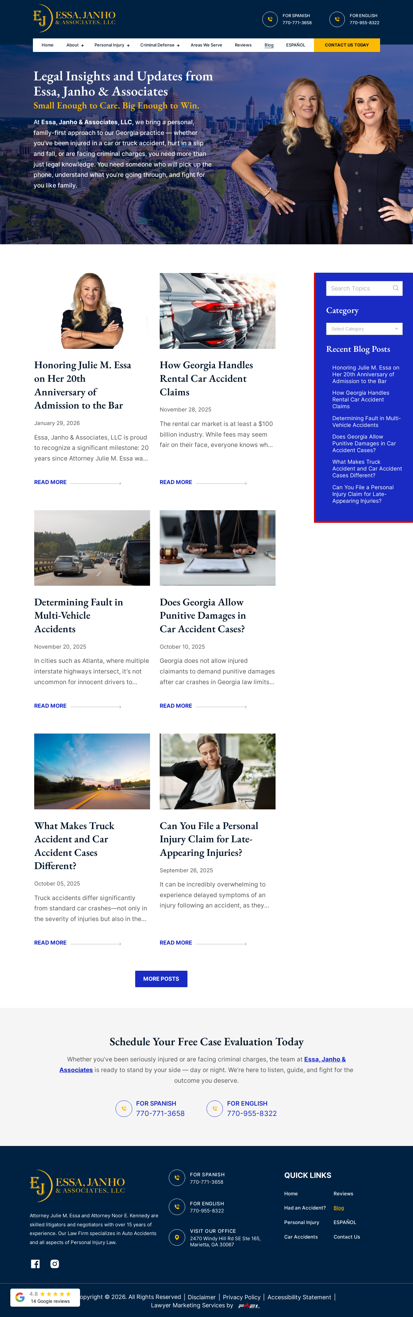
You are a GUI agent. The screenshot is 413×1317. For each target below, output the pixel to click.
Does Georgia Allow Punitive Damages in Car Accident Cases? (203, 615)
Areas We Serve (206, 45)
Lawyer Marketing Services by (206, 1305)
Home (48, 45)
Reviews (243, 45)
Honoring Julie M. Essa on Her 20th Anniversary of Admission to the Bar (82, 385)
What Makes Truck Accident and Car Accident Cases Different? (74, 846)
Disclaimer (202, 1297)
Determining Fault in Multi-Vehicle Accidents (78, 615)
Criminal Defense (157, 45)
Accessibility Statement (299, 1297)
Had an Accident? (305, 1208)
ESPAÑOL (295, 45)
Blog (269, 45)
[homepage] (74, 19)
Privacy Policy (242, 1297)
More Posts (161, 979)
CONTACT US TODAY (347, 45)
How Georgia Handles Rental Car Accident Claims (206, 378)
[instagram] (58, 1264)
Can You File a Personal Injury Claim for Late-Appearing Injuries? (209, 839)
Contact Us (347, 1237)
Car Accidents (301, 1237)
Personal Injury (109, 45)
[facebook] (39, 1264)
